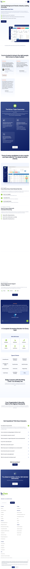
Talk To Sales (19, 519)
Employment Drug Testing (4, 511)
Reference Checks (3, 519)
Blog (17, 503)
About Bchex (3, 528)
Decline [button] (17, 567)
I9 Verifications (3, 523)
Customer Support (19, 511)
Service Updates (19, 515)
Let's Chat (15, 449)
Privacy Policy (3, 538)
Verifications (3, 517)
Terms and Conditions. (18, 115)
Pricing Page (18, 493)
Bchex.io (2, 493)
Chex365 (2, 497)
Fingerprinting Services (4, 521)
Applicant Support (19, 513)
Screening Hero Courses (20, 501)
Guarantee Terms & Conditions (5, 540)
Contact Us (3, 21)
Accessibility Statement (4, 546)
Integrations (2, 532)
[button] (27, 308)
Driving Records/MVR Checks (5, 515)
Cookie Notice (3, 544)
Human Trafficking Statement (5, 548)
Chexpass (2, 499)
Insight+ (2, 501)
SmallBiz (2, 503)
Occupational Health (4, 513)
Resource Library (19, 497)
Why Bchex (2, 530)
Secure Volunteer (3, 495)
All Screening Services (4, 507)
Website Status (19, 517)
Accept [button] (13, 567)
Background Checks (4, 509)
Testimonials (3, 534)
